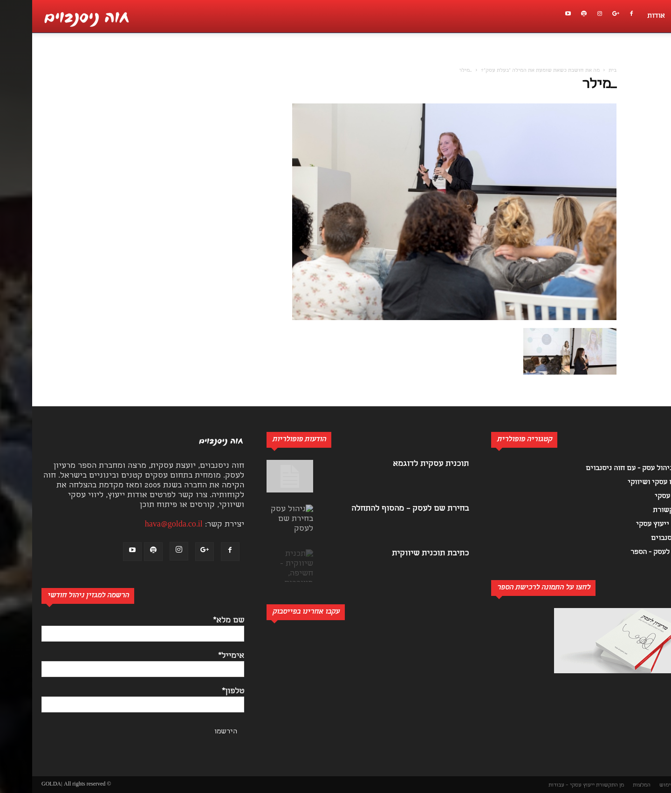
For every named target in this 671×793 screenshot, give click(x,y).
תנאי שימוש (640, 785)
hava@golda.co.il (142, 524)
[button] (659, 59)
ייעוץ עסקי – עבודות (539, 785)
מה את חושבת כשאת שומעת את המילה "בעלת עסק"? (508, 71)
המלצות (609, 785)
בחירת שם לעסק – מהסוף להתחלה (378, 509)
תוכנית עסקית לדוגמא (399, 464)
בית (580, 71)
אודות (624, 16)
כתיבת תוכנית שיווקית (398, 553)
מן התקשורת (578, 785)
